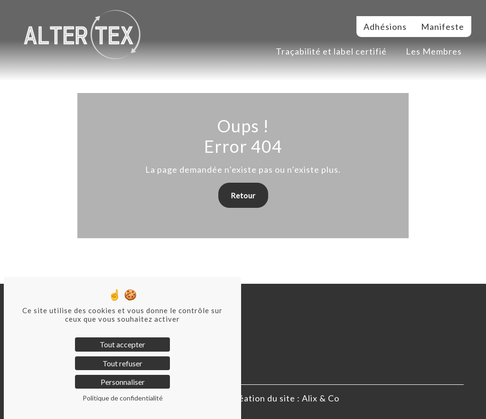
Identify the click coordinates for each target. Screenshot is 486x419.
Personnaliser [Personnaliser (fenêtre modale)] (123, 381)
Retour (243, 195)
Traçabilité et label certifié (331, 51)
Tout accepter (122, 344)
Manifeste (442, 26)
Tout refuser (122, 363)
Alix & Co (320, 398)
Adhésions (385, 26)
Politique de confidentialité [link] (123, 398)
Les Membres (434, 51)
